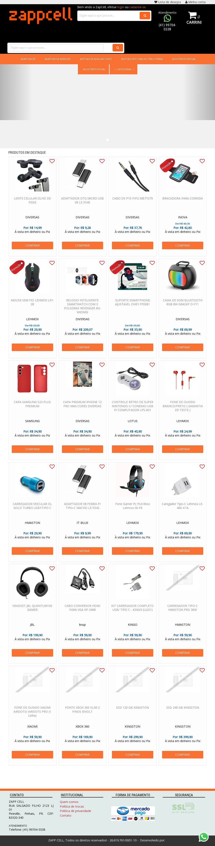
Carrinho (193, 22)
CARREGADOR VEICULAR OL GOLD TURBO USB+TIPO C (32, 511)
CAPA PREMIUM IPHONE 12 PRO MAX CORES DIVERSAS (82, 410)
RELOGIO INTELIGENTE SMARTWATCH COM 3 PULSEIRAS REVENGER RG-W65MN (82, 312)
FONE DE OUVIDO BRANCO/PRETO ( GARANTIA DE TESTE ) (183, 412)
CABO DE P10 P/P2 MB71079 (132, 204)
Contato (65, 815)
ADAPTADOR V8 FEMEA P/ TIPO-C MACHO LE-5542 (82, 511)
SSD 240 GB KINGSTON (182, 713)
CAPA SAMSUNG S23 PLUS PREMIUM (32, 410)
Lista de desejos (167, 2)
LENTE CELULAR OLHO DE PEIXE (32, 206)
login (120, 7)
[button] (16, 92)
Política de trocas (72, 806)
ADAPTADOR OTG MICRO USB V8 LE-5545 (82, 206)
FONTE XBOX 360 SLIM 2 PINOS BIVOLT (82, 715)
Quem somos (69, 802)
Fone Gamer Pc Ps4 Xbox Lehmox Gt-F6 (132, 511)
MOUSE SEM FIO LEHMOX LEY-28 (32, 308)
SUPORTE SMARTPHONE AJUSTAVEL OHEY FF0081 (132, 308)
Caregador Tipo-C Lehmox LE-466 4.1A (182, 511)
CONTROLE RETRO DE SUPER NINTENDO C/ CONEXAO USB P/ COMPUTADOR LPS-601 (132, 412)
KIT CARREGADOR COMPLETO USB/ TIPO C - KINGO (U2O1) (132, 613)
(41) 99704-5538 (167, 27)
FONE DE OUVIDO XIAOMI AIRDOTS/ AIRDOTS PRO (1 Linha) (32, 717)
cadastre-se (137, 7)
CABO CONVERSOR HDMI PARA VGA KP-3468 (82, 613)
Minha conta (195, 2)
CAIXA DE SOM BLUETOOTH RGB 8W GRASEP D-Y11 (182, 308)
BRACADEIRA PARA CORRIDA (182, 204)
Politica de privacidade (75, 811)
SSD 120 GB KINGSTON (132, 713)
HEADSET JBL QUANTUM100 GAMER (32, 613)
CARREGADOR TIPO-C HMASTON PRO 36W (182, 613)
